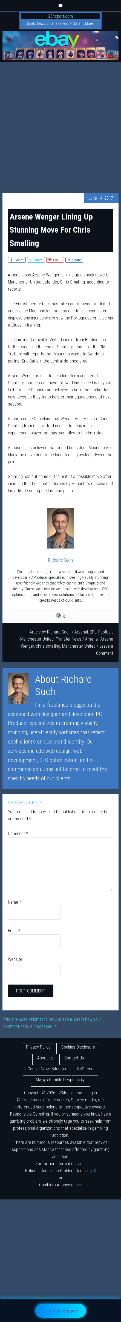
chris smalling (48, 646)
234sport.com (60, 16)
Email (14, 930)
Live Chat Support (60, 1311)
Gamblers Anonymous (60, 1184)
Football (105, 632)
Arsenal (81, 632)
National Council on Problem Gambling (60, 1170)
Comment (18, 833)
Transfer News (68, 639)
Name (14, 902)
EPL (93, 632)
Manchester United (37, 639)
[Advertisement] (60, 125)
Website (15, 959)
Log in (92, 1092)
